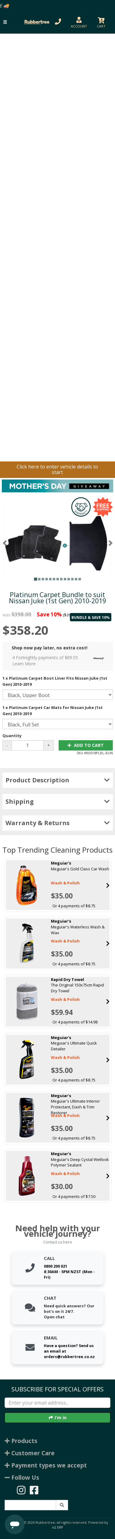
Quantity (11, 735)
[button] (5, 22)
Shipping (58, 801)
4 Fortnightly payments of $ (59, 661)
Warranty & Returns (58, 823)
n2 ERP (57, 1527)
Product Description (58, 780)
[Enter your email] (57, 1403)
